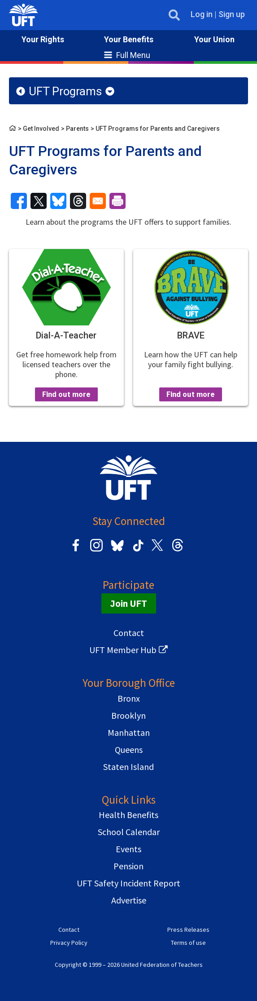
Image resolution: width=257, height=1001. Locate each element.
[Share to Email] (98, 201)
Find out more (66, 394)
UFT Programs (65, 91)
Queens (129, 749)
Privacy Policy (68, 943)
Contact (128, 632)
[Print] (117, 201)
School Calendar (129, 831)
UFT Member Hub (123, 649)
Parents (77, 128)
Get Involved (41, 128)
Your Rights (43, 39)
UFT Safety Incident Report (128, 883)
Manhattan (129, 732)
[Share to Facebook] (19, 201)
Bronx (129, 698)
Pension (128, 866)
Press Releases (188, 929)
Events (128, 848)
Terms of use (188, 943)
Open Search (172, 15)
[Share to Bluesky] (58, 201)
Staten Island (128, 766)
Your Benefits (128, 39)
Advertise (128, 900)
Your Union (214, 39)
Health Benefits (128, 814)
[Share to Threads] (78, 201)
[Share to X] (38, 201)
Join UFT (128, 603)
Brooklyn (128, 715)
